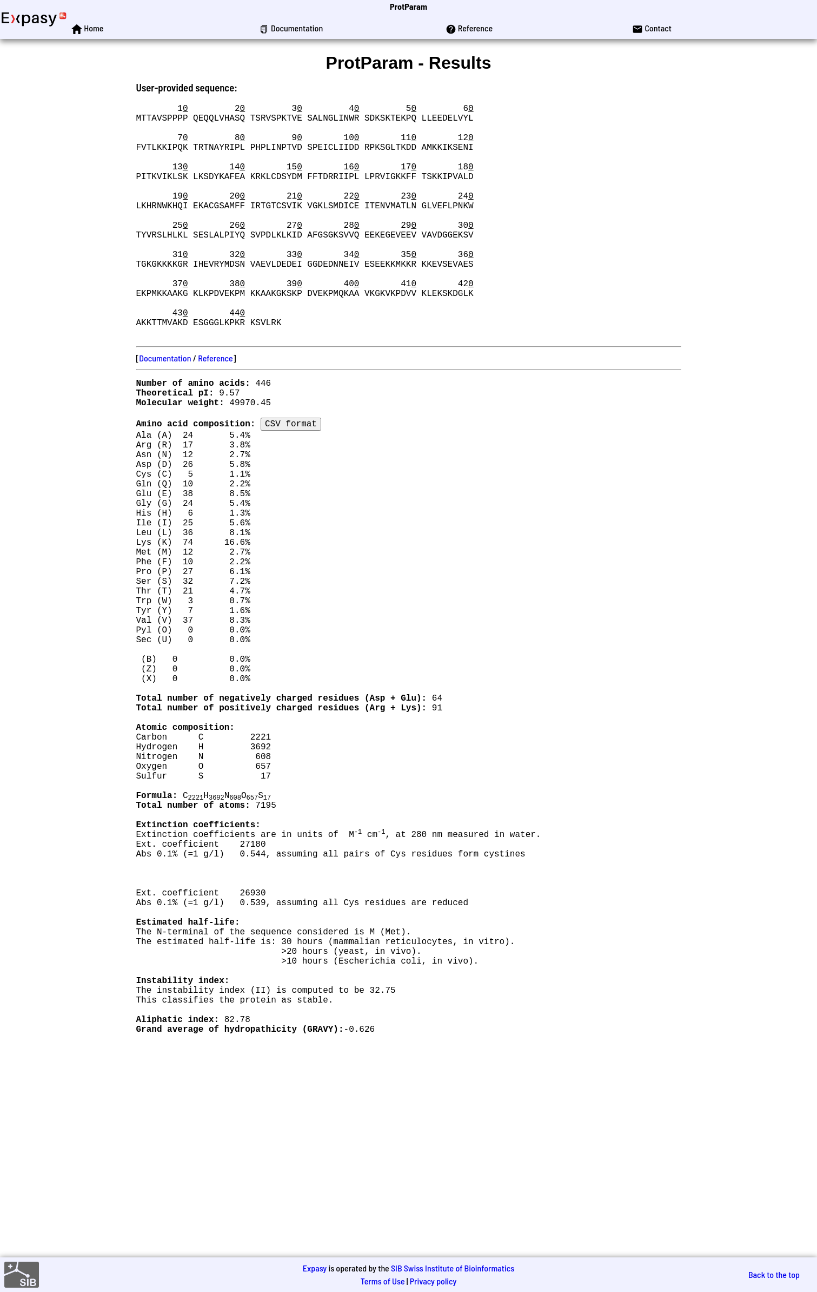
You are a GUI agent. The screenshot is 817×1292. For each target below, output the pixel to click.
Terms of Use (383, 1281)
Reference (215, 410)
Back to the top (774, 1274)
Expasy (315, 1268)
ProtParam (408, 6)
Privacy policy (433, 1281)
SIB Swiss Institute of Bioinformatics (452, 1268)
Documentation (165, 410)
